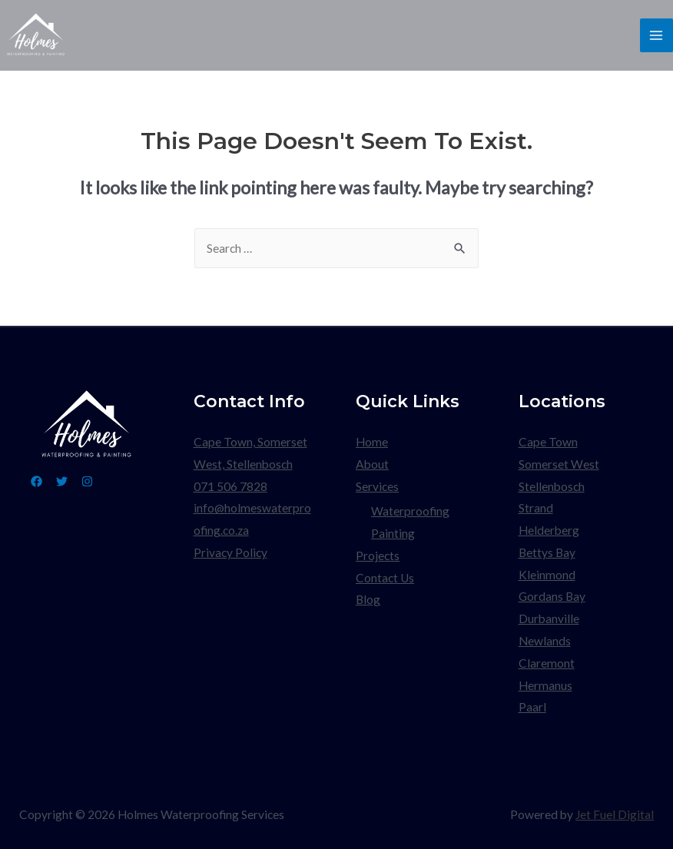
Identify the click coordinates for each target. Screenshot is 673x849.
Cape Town (548, 442)
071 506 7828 (230, 486)
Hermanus (545, 685)
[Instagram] (87, 481)
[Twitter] (62, 481)
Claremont (547, 663)
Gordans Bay (552, 596)
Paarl (532, 707)
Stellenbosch (552, 486)
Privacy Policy (230, 552)
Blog (368, 599)
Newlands (545, 641)
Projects (377, 555)
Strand (536, 508)
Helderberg (549, 530)
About (372, 464)
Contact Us (385, 578)
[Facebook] (36, 481)
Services (377, 486)
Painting (393, 533)
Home (372, 442)
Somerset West (559, 464)
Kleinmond (547, 575)
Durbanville (549, 618)
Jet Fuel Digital (614, 814)
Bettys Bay (547, 552)
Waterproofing (410, 511)
